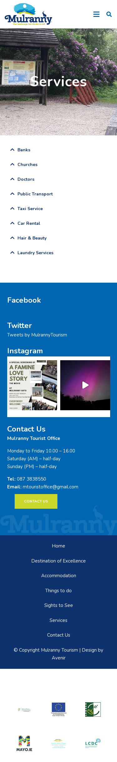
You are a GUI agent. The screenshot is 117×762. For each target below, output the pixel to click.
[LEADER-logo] (93, 709)
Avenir (59, 658)
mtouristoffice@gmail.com (50, 487)
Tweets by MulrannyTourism (37, 335)
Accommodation (58, 576)
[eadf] (58, 709)
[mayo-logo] (24, 743)
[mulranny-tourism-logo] (28, 14)
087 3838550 (31, 479)
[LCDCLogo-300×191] (93, 744)
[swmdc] (58, 743)
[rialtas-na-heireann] (24, 709)
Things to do (58, 591)
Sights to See (58, 605)
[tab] (58, 150)
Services (58, 620)
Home (58, 546)
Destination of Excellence (58, 561)
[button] (96, 14)
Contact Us (58, 635)
